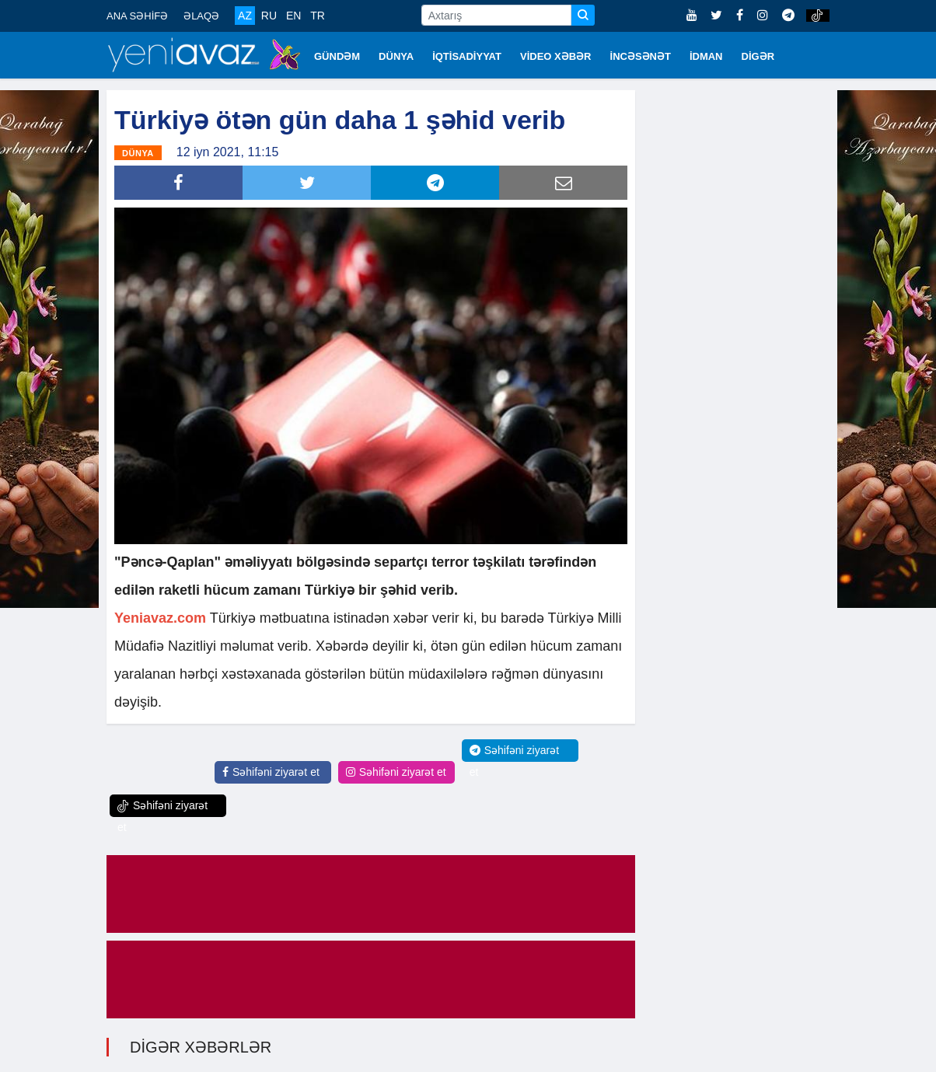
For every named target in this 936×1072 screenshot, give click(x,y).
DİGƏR (758, 56)
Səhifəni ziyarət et (271, 772)
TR (317, 15)
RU (269, 15)
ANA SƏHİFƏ (137, 16)
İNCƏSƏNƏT (640, 56)
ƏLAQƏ (201, 16)
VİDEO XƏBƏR (556, 56)
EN (293, 15)
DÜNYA (396, 56)
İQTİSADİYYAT (466, 56)
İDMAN (706, 56)
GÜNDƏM (337, 56)
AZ (245, 15)
